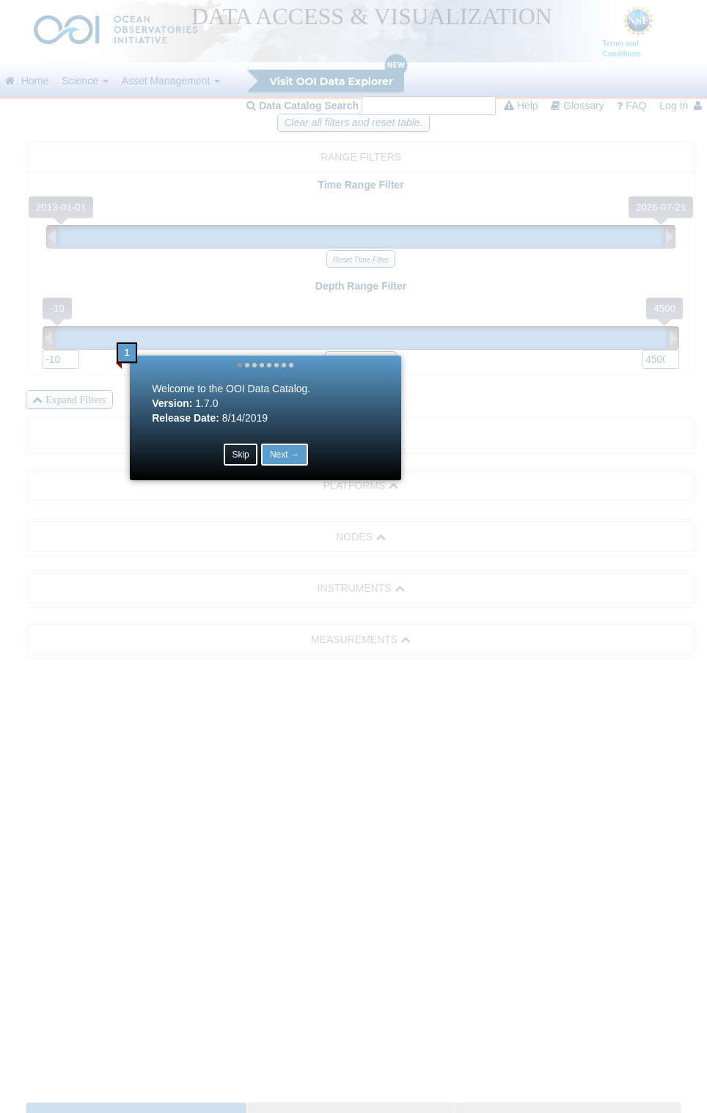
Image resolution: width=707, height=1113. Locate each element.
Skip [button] (328, 593)
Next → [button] (372, 593)
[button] (328, 504)
